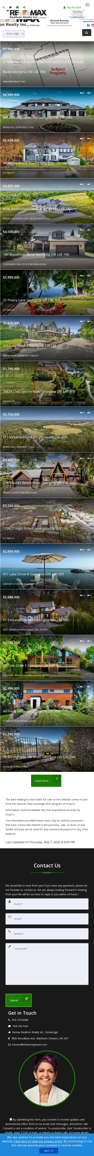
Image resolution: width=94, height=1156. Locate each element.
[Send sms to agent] (11, 7)
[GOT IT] (49, 1150)
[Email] (47, 919)
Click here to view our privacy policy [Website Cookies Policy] (38, 1141)
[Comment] (47, 964)
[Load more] (46, 781)
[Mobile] (47, 933)
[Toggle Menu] (87, 5)
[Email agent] (18, 7)
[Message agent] (47, 1026)
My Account (72, 7)
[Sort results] (14, 33)
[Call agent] (4, 7)
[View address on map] (47, 1038)
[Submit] (18, 1000)
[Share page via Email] (24, 7)
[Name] (47, 904)
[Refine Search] (86, 32)
